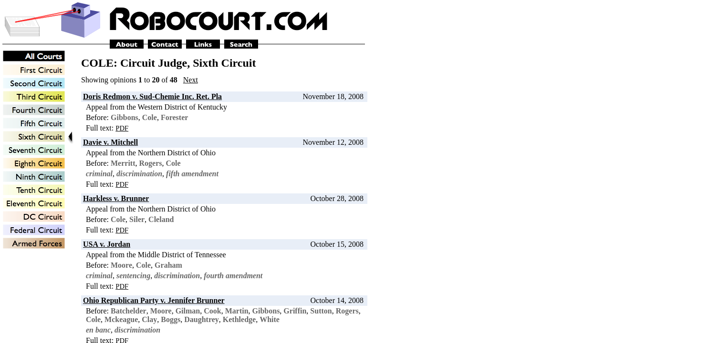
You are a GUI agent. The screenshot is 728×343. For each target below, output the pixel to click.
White (270, 319)
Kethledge (239, 319)
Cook (212, 311)
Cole (149, 117)
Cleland (161, 219)
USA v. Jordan (106, 244)
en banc (98, 330)
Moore (121, 265)
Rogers (150, 163)
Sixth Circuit (224, 63)
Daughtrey (201, 319)
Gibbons (124, 117)
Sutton (321, 311)
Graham (168, 265)
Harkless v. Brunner (116, 198)
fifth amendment (192, 174)
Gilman (188, 311)
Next (190, 80)
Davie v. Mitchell (110, 142)
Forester (174, 117)
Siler (137, 219)
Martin (237, 311)
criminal (99, 174)
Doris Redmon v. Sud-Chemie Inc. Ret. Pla (152, 96)
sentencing (133, 276)
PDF (121, 128)
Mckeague (121, 319)
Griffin (294, 311)
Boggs (170, 319)
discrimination (139, 174)
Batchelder (128, 311)
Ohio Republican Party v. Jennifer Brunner (154, 300)
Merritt (123, 163)
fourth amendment (233, 276)
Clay (149, 319)
